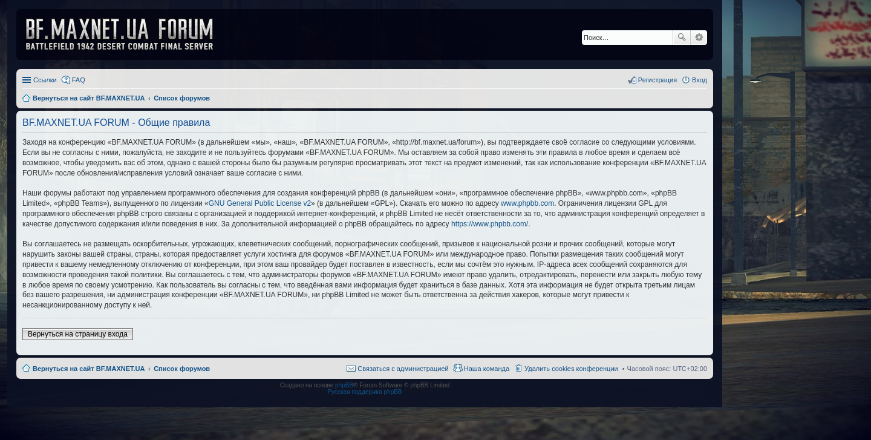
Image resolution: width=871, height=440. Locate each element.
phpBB (344, 385)
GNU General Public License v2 (260, 203)
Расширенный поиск (699, 37)
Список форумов (182, 368)
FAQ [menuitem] (78, 80)
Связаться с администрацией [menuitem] (402, 368)
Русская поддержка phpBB (364, 392)
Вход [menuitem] (699, 80)
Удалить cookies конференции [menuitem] (571, 368)
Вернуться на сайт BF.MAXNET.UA (89, 368)
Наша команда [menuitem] (486, 368)
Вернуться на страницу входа (78, 334)
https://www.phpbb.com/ (489, 224)
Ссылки (45, 80)
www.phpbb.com (527, 203)
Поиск (682, 37)
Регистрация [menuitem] (657, 80)
